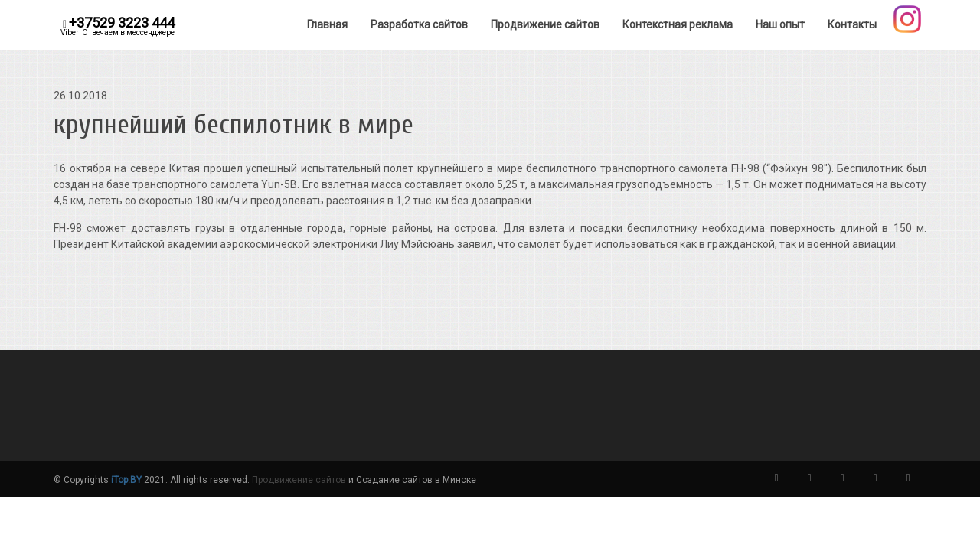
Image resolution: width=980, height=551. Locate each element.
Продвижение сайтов (299, 479)
